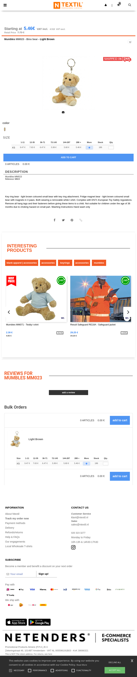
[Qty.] (105, 466)
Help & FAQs (12, 539)
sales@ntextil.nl (80, 527)
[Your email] (20, 577)
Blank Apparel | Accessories (22, 265)
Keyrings (65, 265)
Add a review (68, 395)
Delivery (9, 530)
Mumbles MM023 (13, 179)
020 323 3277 (79, 535)
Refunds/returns (14, 535)
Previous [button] (9, 87)
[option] (68, 85)
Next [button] (130, 87)
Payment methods (15, 525)
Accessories (48, 265)
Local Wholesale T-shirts (18, 549)
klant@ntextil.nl (79, 520)
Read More (82, 664)
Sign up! (44, 576)
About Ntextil (12, 516)
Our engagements (15, 544)
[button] (106, 5)
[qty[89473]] (111, 150)
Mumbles (9, 41)
